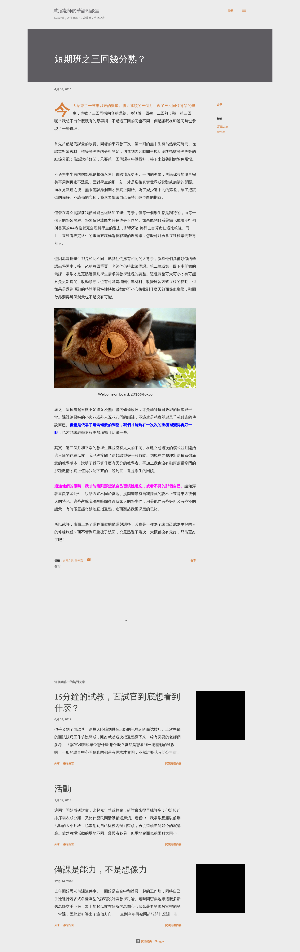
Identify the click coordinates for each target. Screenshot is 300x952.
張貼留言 (68, 763)
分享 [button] (219, 104)
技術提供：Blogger (150, 941)
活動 (62, 788)
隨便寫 (221, 131)
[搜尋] (230, 10)
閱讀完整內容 (173, 763)
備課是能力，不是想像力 (100, 869)
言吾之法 (222, 126)
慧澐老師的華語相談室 (76, 11)
